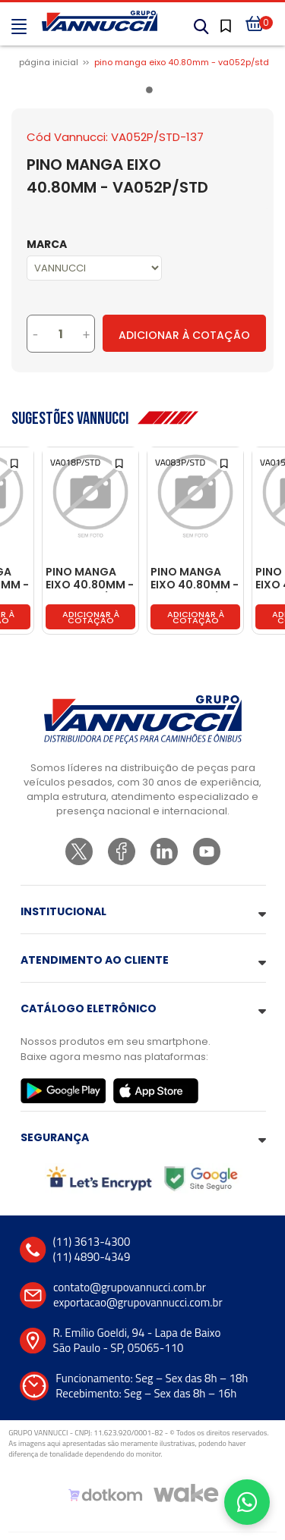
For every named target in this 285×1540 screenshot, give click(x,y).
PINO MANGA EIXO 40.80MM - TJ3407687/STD (195, 579)
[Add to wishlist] (15, 462)
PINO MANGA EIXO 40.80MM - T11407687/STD (90, 579)
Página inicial (48, 62)
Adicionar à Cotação (184, 335)
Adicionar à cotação (90, 617)
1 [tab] (152, 92)
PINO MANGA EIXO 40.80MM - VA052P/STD (181, 62)
